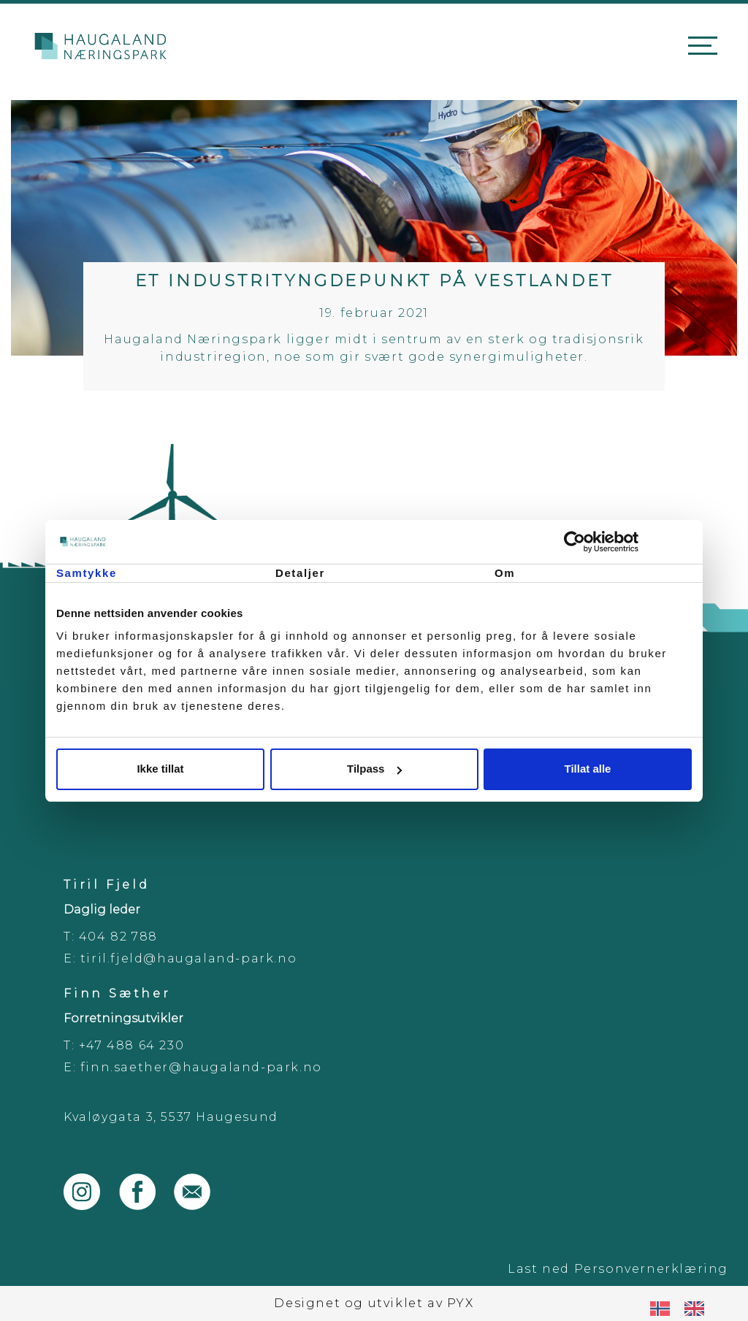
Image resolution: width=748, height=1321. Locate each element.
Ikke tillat (160, 768)
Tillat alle (588, 768)
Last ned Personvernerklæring (618, 1269)
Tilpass (374, 768)
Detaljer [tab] (300, 573)
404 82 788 (118, 936)
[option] (698, 1308)
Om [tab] (505, 573)
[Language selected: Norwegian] (684, 1308)
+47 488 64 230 (131, 1045)
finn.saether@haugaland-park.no (201, 1067)
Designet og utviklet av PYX (373, 1303)
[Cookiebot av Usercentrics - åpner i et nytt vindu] (628, 542)
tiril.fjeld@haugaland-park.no (188, 958)
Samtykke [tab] (86, 573)
